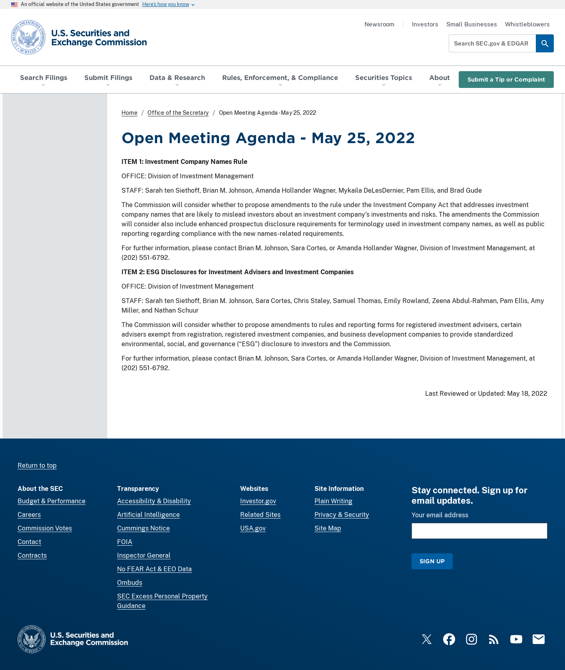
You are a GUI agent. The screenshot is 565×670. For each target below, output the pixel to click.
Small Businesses (471, 24)
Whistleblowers (527, 24)
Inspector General (144, 555)
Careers (29, 514)
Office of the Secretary (178, 113)
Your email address (440, 515)
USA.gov (253, 528)
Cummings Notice (143, 528)
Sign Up (432, 561)
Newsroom (379, 24)
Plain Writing (333, 501)
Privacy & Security (341, 514)
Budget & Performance (52, 501)
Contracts (32, 555)
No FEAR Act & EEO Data (154, 569)
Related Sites (260, 514)
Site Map (327, 528)
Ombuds (129, 582)
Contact (29, 542)
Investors (425, 24)
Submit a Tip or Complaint (506, 79)
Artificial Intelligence (148, 514)
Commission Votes (45, 528)
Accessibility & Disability (154, 501)
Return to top (37, 465)
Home (129, 113)
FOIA (124, 542)
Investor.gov (258, 501)
